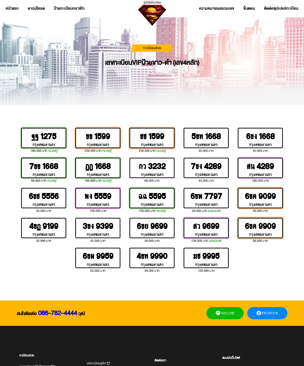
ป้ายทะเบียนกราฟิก (69, 8)
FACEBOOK (267, 313)
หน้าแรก (12, 8)
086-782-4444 (57, 313)
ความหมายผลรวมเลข (216, 8)
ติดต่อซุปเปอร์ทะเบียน (281, 8)
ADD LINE (225, 313)
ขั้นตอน (249, 8)
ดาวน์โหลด (36, 8)
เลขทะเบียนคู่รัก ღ (98, 363)
